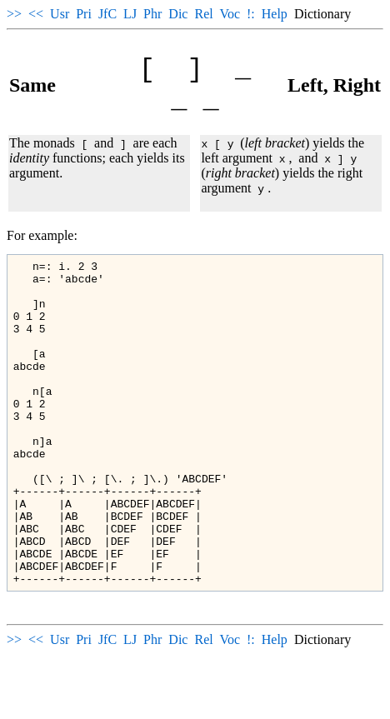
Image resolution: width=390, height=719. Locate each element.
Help (275, 14)
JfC (107, 14)
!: (251, 14)
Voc (229, 14)
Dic (178, 14)
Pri (84, 14)
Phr (152, 14)
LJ (130, 14)
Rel (203, 14)
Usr (59, 14)
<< (35, 14)
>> (14, 14)
